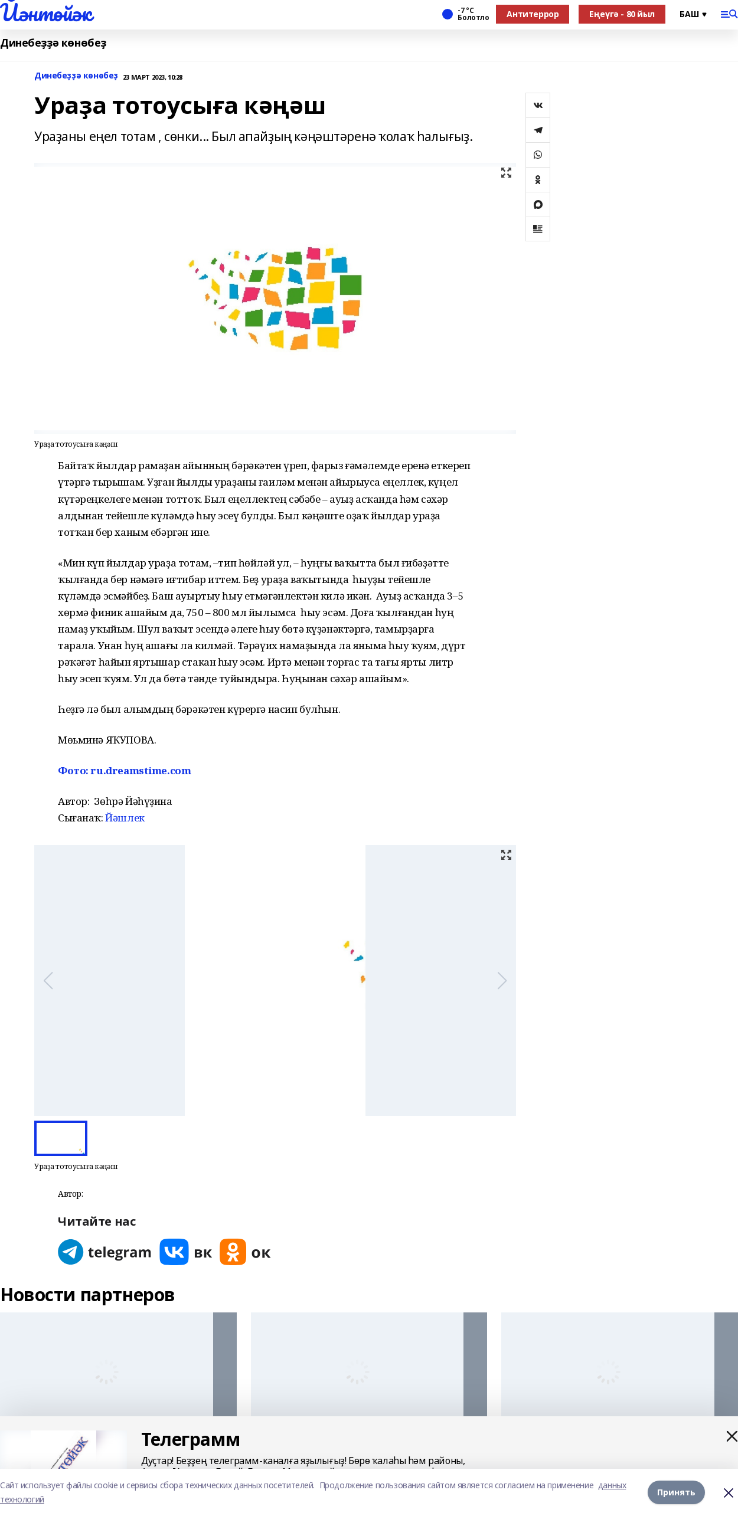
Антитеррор (533, 13)
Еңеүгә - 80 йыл (622, 13)
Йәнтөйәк (46, 12)
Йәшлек (124, 817)
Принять (676, 1492)
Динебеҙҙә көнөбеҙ (53, 43)
